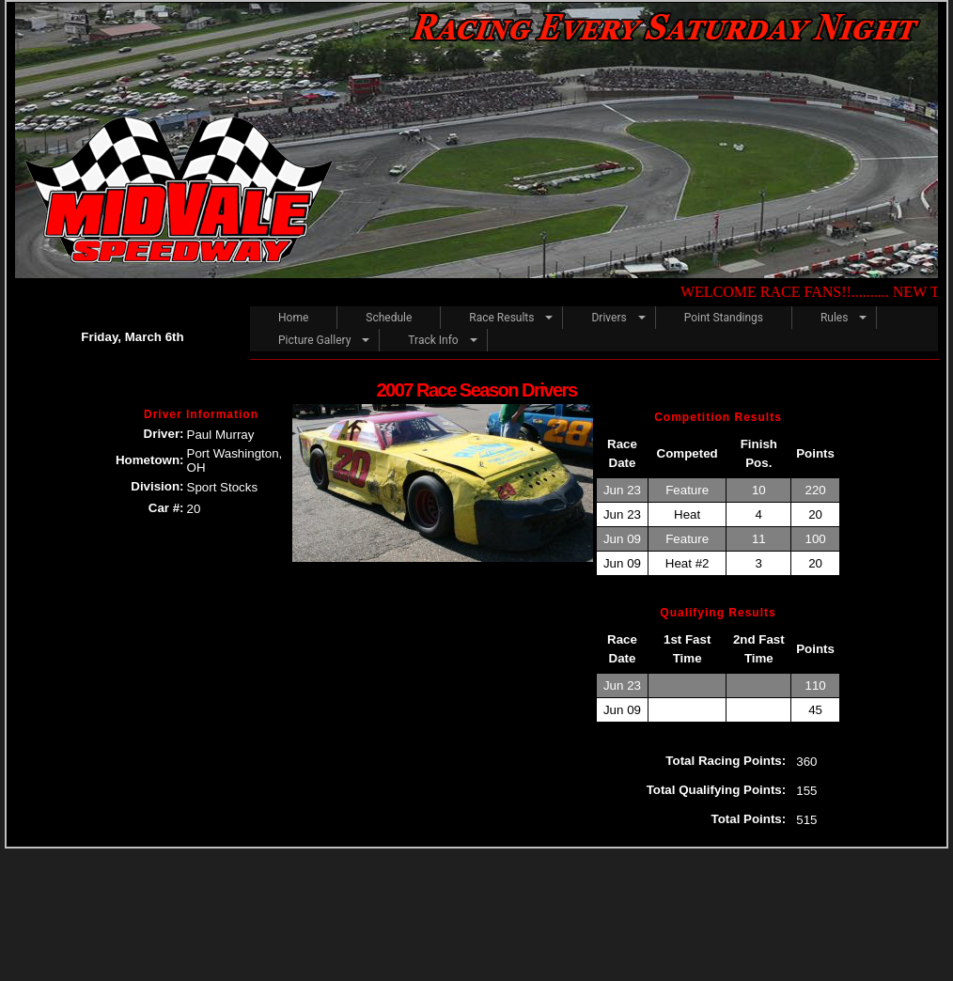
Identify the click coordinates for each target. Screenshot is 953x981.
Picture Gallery (314, 340)
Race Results (501, 317)
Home (293, 317)
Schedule (389, 317)
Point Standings (723, 317)
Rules (834, 317)
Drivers (608, 317)
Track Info (433, 340)
